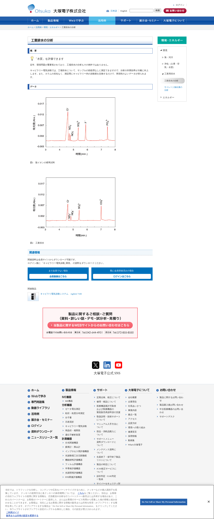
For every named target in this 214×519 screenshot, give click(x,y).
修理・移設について (106, 401)
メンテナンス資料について (106, 451)
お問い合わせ (166, 390)
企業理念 (132, 401)
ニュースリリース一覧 (43, 437)
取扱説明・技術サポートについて (108, 418)
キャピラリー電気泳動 (76, 426)
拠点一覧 (132, 414)
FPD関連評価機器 (73, 477)
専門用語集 (36, 402)
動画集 (131, 440)
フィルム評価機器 (73, 464)
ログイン (180, 5)
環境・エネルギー (52, 27)
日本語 (114, 11)
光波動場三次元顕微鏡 (76, 455)
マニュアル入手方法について (107, 425)
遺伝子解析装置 (72, 434)
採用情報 (132, 436)
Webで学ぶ (76, 21)
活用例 (102, 21)
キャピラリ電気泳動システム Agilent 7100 (61, 294)
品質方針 (132, 423)
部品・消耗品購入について (106, 433)
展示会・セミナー (149, 21)
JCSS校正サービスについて (106, 470)
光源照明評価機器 (73, 473)
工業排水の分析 (171, 81)
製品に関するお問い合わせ (171, 399)
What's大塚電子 (135, 444)
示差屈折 (69, 422)
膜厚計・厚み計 (72, 447)
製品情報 (53, 21)
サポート (126, 21)
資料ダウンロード (40, 432)
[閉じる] (208, 501)
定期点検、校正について (108, 397)
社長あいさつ (134, 406)
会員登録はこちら (58, 276)
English (123, 11)
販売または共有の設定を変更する (22, 515)
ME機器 (69, 401)
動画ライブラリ (39, 408)
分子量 (68, 417)
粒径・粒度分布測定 (75, 413)
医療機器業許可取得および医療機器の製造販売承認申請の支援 (108, 409)
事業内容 (132, 410)
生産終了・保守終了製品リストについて (108, 458)
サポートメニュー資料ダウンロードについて (106, 442)
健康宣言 (132, 432)
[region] (107, 502)
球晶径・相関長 (72, 430)
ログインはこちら (122, 276)
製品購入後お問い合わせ (171, 405)
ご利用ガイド (12, 512)
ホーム (35, 21)
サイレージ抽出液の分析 (173, 88)
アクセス (132, 419)
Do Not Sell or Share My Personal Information (164, 502)
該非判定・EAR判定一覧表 (106, 477)
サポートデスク (167, 416)
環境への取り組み (136, 427)
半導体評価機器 (72, 468)
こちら (81, 493)
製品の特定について (106, 464)
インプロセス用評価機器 (77, 451)
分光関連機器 (71, 442)
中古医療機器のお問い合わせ (171, 410)
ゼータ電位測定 (72, 409)
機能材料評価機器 (73, 460)
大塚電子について (174, 21)
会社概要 (132, 397)
